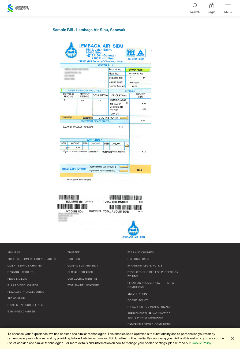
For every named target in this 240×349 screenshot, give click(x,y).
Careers (74, 259)
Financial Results (21, 272)
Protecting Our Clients (25, 305)
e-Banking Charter (21, 312)
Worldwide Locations (84, 285)
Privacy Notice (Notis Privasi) (149, 307)
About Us (14, 252)
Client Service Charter (25, 266)
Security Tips (137, 294)
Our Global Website (82, 279)
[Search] (195, 8)
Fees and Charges (141, 252)
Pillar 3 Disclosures (23, 285)
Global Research (80, 272)
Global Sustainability (84, 266)
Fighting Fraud (138, 259)
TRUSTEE (74, 252)
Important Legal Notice (145, 266)
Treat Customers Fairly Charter (32, 259)
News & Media (17, 279)
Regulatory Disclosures (26, 292)
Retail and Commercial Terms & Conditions (151, 285)
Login (211, 8)
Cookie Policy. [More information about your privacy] (202, 343)
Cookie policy (138, 300)
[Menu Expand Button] (228, 8)
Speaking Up (16, 298)
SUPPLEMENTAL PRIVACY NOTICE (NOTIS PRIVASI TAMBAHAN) (149, 315)
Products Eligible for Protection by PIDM (153, 274)
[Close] (232, 338)
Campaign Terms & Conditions (149, 324)
